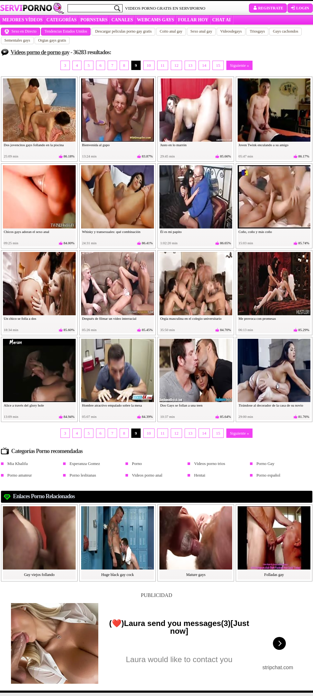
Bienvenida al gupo (96, 145)
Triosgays (257, 31)
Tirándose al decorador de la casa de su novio (271, 405)
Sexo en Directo (21, 31)
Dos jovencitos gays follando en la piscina (34, 145)
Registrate (268, 8)
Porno (137, 463)
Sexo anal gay (201, 31)
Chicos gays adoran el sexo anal (26, 232)
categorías (62, 19)
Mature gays (196, 574)
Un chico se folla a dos (20, 318)
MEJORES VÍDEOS (22, 19)
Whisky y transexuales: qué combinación (111, 232)
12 (176, 65)
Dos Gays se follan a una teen (181, 405)
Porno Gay (265, 463)
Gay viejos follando (39, 574)
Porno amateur (19, 475)
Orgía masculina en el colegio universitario (191, 318)
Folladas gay (274, 574)
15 (218, 65)
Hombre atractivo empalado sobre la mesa (112, 405)
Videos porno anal (147, 475)
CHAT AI (221, 19)
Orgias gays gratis (52, 40)
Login (300, 8)
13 (190, 65)
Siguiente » (239, 65)
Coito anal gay (171, 31)
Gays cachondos (285, 31)
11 (163, 65)
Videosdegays (231, 31)
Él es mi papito (171, 232)
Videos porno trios (209, 463)
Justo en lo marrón (173, 145)
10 (149, 65)
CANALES (122, 19)
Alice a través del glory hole (24, 405)
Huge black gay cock (117, 574)
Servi (26, 8)
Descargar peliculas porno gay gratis (123, 31)
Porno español (268, 475)
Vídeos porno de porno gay (40, 52)
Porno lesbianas (83, 475)
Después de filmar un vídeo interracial (109, 318)
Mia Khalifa (17, 463)
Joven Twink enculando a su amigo (264, 145)
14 (204, 65)
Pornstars (94, 19)
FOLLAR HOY (193, 19)
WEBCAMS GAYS (155, 19)
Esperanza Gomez (85, 463)
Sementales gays (17, 40)
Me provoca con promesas (257, 318)
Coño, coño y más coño (255, 232)
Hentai (199, 475)
